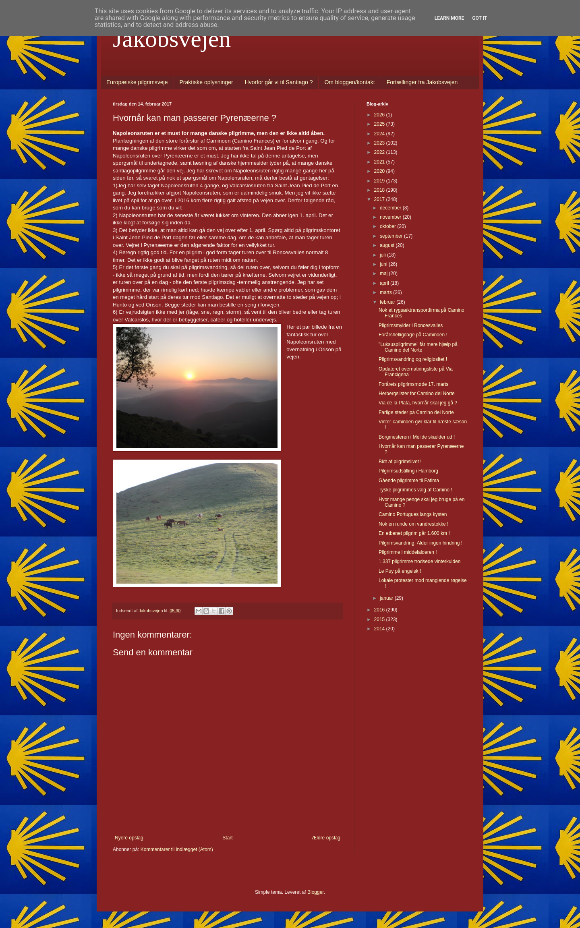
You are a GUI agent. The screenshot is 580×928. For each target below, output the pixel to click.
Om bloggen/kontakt (349, 82)
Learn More (449, 18)
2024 (380, 134)
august (388, 245)
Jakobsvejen (172, 38)
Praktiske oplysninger (206, 82)
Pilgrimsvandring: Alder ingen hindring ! (420, 543)
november (391, 217)
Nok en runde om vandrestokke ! (413, 524)
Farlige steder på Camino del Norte (416, 412)
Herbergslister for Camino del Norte (417, 393)
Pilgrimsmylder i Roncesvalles (411, 325)
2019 (380, 181)
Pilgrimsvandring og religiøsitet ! (413, 359)
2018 (380, 190)
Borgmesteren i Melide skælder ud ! (417, 437)
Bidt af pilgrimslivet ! (400, 461)
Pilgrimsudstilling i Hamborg (408, 471)
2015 (380, 619)
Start (227, 838)
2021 (380, 162)
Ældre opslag (326, 838)
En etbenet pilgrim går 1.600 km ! (414, 533)
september (392, 236)
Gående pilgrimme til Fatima (409, 480)
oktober (388, 226)
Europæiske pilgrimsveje (137, 82)
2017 (380, 199)
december (391, 208)
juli (383, 255)
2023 (380, 143)
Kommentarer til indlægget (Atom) (177, 849)
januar (387, 598)
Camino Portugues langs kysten (413, 514)
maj (384, 273)
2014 (380, 629)
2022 (380, 152)
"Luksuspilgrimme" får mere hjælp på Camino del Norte (418, 347)
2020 (380, 171)
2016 (380, 610)
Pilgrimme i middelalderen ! (408, 552)
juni (384, 264)
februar (388, 302)
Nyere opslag (129, 838)
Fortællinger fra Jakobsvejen (422, 82)
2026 (380, 115)
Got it (479, 18)
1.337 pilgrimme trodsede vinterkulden (419, 561)
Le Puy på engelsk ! (400, 571)
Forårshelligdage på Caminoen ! (413, 335)
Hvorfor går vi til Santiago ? (279, 82)
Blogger (315, 892)
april (385, 283)
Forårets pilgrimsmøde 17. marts (413, 384)
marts (386, 292)
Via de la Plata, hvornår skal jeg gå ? (418, 403)
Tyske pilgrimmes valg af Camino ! (415, 490)
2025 (380, 124)
